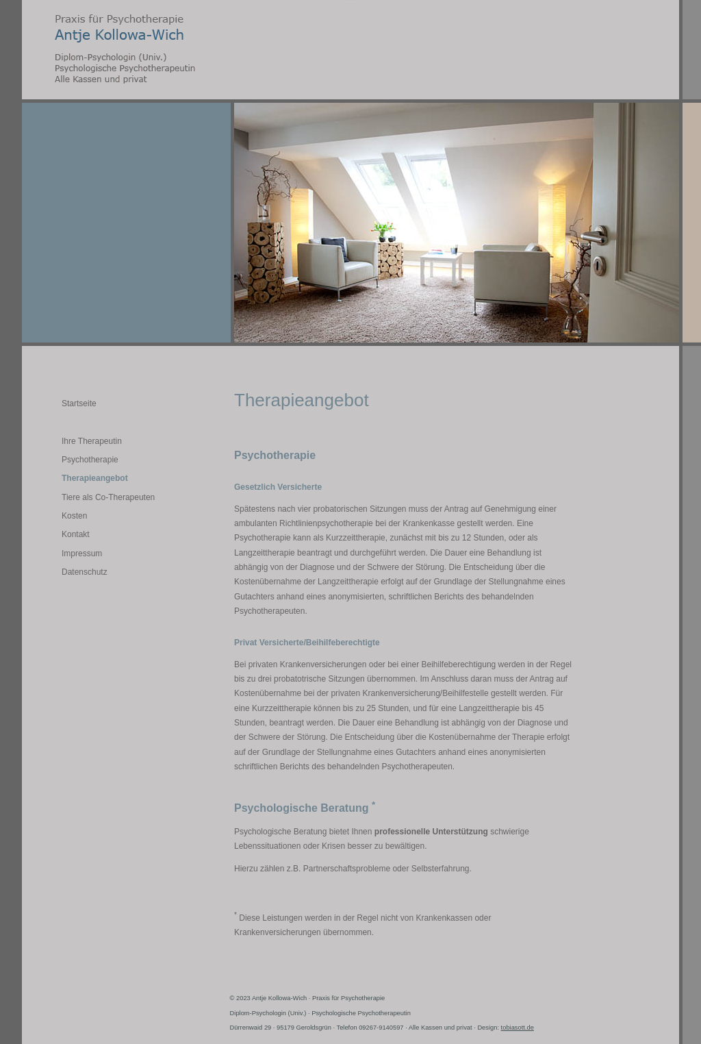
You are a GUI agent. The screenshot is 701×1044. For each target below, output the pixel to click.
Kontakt (76, 534)
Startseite (79, 403)
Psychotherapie (90, 459)
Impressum (82, 553)
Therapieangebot (95, 478)
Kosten (74, 516)
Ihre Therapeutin (92, 441)
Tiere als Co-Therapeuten (108, 497)
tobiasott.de (517, 1027)
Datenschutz (84, 572)
